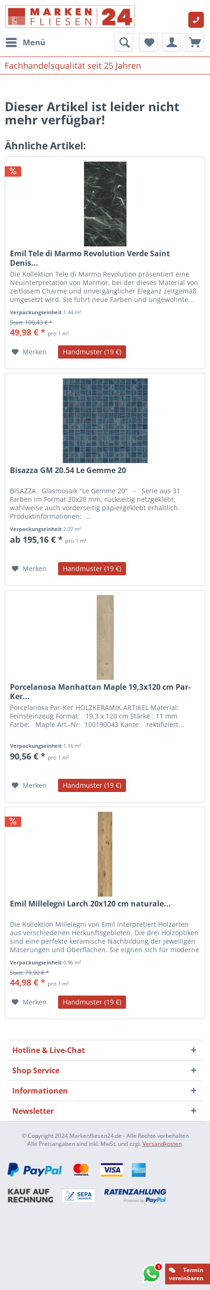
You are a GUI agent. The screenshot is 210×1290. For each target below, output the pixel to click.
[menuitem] (25, 42)
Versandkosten (162, 1144)
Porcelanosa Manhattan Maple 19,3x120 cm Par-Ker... (100, 691)
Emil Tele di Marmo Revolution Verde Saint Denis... (90, 258)
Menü (25, 41)
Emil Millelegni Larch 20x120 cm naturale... (90, 904)
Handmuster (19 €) (92, 351)
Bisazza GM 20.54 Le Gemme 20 (68, 470)
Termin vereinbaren (186, 1274)
